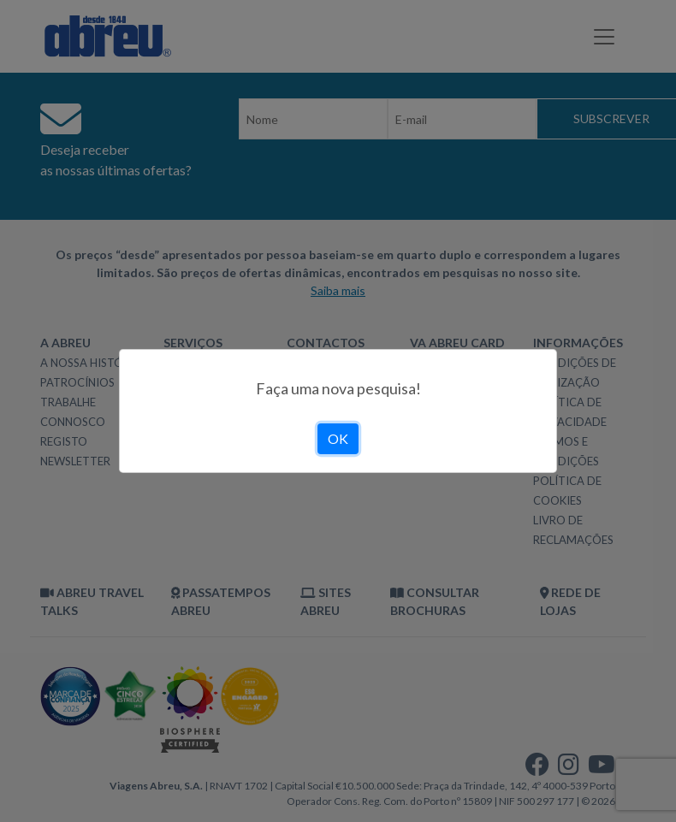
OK (338, 438)
